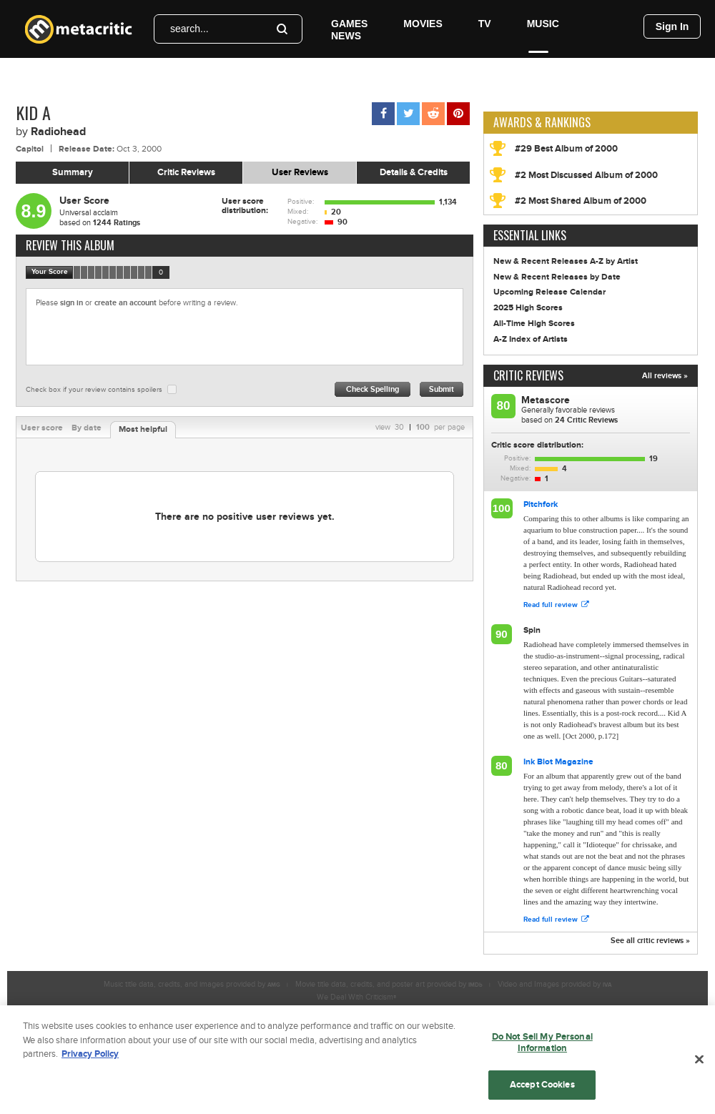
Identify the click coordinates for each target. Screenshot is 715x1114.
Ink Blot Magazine (558, 761)
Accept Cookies (542, 1089)
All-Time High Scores (534, 323)
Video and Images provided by (554, 984)
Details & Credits (414, 172)
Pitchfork (540, 504)
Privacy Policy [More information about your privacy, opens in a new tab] (90, 1059)
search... (189, 28)
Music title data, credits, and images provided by (192, 984)
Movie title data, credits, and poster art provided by (389, 984)
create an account (125, 302)
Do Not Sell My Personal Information (542, 1047)
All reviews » (665, 375)
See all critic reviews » (650, 940)
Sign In (672, 26)
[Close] (699, 1064)
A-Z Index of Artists (530, 339)
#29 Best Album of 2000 (566, 148)
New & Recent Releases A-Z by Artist (565, 261)
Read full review (555, 605)
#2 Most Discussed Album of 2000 (586, 175)
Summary (72, 172)
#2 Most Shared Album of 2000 (580, 201)
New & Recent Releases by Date (557, 277)
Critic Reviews (186, 172)
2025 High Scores (528, 307)
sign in (71, 302)
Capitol (30, 149)
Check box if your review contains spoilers (94, 389)
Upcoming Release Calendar (549, 292)
